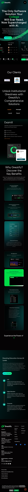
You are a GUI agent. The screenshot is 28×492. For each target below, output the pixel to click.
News (16, 434)
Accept (16, 490)
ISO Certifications (4, 477)
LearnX (22, 433)
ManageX (23, 430)
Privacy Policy (4, 469)
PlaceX (22, 428)
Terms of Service (4, 473)
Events (16, 436)
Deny (11, 490)
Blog (15, 432)
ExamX (22, 426)
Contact (16, 438)
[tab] (9, 109)
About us (17, 426)
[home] (5, 2)
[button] (25, 2)
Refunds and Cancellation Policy (7, 471)
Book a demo (16, 429)
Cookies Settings (4, 475)
